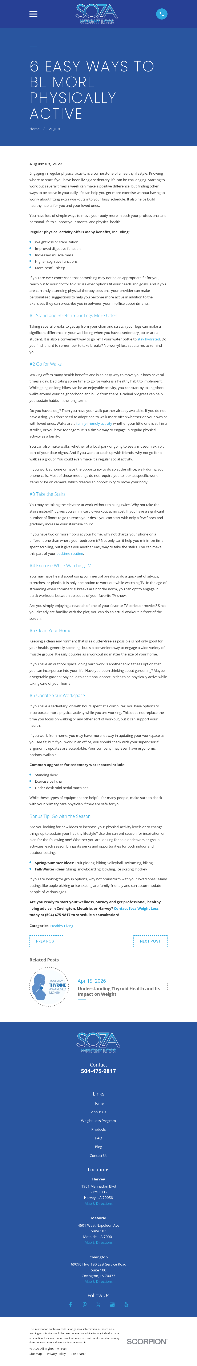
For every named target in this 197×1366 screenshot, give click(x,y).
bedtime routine (69, 553)
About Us (98, 1111)
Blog (98, 1146)
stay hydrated (148, 339)
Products (98, 1129)
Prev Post (46, 941)
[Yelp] (126, 1304)
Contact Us (98, 1155)
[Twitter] (98, 1304)
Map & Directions (99, 1203)
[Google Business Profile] (112, 1304)
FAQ (98, 1138)
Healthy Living (61, 925)
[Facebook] (70, 1304)
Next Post (150, 941)
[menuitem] (35, 1353)
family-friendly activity (94, 423)
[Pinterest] (84, 1304)
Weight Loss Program (98, 1120)
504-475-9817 (98, 1071)
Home (98, 1103)
